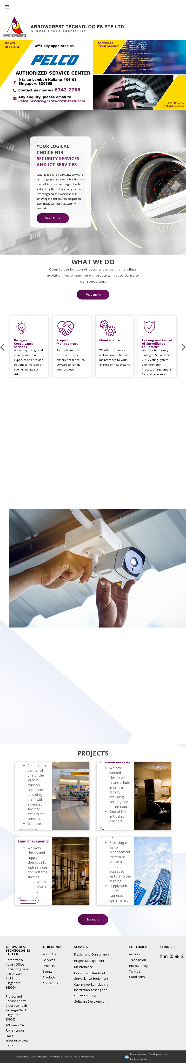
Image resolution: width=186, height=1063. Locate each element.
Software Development (90, 1001)
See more (93, 919)
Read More (52, 218)
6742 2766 (17, 1025)
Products (49, 977)
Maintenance (83, 967)
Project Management (89, 961)
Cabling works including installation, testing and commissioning (91, 990)
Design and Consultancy (91, 954)
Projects (49, 966)
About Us (49, 954)
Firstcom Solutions (140, 1059)
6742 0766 (18, 1030)
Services (49, 960)
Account (135, 954)
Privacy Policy (138, 966)
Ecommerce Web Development (147, 1054)
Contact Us (50, 983)
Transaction (137, 960)
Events (48, 972)
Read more (93, 290)
